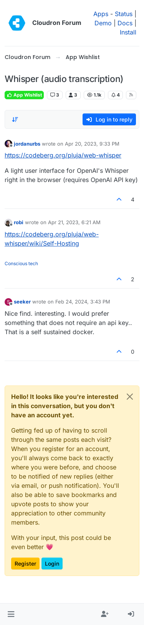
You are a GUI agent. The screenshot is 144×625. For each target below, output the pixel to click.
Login (52, 563)
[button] (11, 614)
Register (25, 563)
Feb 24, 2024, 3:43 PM (82, 302)
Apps (100, 14)
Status (123, 14)
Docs (125, 23)
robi (18, 222)
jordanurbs (27, 144)
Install (128, 32)
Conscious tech (21, 263)
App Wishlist (24, 95)
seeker (22, 302)
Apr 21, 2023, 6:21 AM (74, 222)
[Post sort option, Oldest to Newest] (15, 119)
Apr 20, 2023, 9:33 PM (92, 144)
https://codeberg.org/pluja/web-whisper (63, 155)
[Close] (130, 396)
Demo (103, 23)
